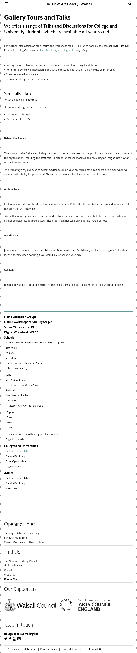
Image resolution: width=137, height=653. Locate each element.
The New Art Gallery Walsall (68, 4)
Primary (10, 352)
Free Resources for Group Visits (22, 385)
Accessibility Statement (22, 649)
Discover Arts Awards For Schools (25, 405)
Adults (8, 473)
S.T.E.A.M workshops (16, 380)
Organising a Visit (15, 466)
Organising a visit (15, 439)
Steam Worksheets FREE (20, 327)
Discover (11, 400)
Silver (9, 422)
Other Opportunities (16, 461)
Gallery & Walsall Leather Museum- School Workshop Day (35, 342)
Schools (9, 337)
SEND (9, 374)
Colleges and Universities (21, 446)
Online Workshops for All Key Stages (28, 322)
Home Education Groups (20, 317)
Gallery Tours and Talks (17, 451)
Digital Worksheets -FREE (21, 332)
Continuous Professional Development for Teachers (32, 434)
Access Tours (12, 488)
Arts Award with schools (18, 395)
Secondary (11, 358)
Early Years (11, 347)
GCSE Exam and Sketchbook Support (25, 363)
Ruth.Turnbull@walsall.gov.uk (56, 50)
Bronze (10, 417)
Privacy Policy (48, 649)
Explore (10, 412)
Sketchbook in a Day (17, 368)
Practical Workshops (16, 456)
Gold (9, 427)
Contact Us (95, 649)
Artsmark (10, 390)
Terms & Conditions (73, 649)
